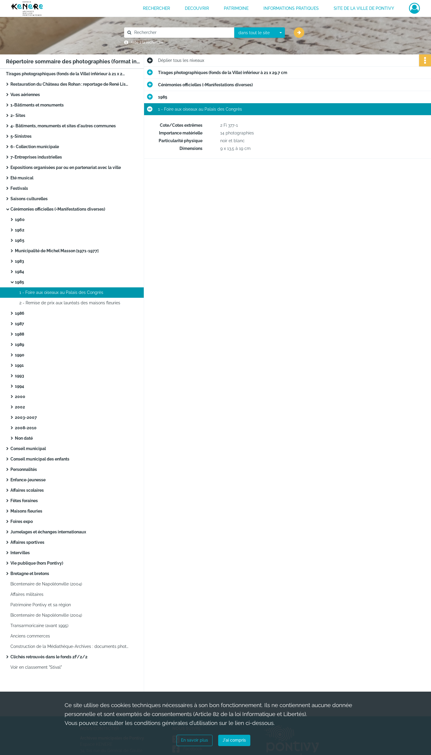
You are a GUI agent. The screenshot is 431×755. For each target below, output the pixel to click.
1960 (20, 219)
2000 (20, 396)
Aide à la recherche (147, 42)
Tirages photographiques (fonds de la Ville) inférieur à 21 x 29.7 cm (65, 73)
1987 (19, 323)
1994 (19, 386)
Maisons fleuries (26, 511)
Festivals (19, 188)
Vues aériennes (25, 94)
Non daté (24, 438)
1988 (19, 334)
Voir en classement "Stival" (36, 667)
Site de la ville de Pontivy (364, 8)
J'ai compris (234, 740)
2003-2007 (26, 417)
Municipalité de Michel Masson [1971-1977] (57, 250)
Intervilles (20, 552)
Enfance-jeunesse (28, 479)
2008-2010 (26, 427)
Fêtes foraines (24, 500)
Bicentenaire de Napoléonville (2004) (46, 584)
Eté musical (21, 178)
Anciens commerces (30, 636)
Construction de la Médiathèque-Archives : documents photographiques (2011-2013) (69, 646)
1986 (19, 313)
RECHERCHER (156, 8)
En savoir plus (194, 740)
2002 (20, 407)
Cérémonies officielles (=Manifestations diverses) (57, 209)
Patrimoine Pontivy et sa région (40, 604)
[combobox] (259, 32)
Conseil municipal (28, 448)
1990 (19, 355)
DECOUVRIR (197, 8)
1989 (19, 344)
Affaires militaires (26, 594)
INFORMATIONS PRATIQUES (291, 8)
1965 (19, 240)
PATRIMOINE (236, 8)
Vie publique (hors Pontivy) (36, 563)
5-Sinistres (21, 136)
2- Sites (17, 115)
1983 (19, 261)
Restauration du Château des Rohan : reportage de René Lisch (69, 84)
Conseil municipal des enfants (39, 459)
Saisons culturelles (29, 198)
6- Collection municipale (34, 146)
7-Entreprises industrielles (36, 157)
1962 (19, 230)
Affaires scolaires (27, 490)
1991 (19, 365)
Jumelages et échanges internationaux (48, 532)
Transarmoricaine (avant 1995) (39, 625)
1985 (19, 282)
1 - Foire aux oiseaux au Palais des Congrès (61, 292)
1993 (19, 375)
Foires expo (21, 521)
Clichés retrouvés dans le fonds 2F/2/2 (49, 656)
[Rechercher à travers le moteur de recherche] (182, 32)
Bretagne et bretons (29, 573)
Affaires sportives (27, 542)
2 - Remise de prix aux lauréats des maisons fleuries (69, 302)
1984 (19, 271)
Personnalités (23, 469)
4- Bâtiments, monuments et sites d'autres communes (63, 125)
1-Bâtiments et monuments (37, 105)
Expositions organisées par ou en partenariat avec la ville (65, 167)
